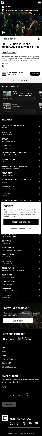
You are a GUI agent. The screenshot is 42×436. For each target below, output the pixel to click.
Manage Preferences (21, 228)
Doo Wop (12, 52)
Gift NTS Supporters (9, 367)
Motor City (25, 80)
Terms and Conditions (26, 433)
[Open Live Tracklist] (34, 14)
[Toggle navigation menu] (39, 2)
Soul (4, 52)
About (4, 351)
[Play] (21, 24)
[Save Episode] (39, 39)
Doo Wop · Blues (7, 98)
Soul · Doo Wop (7, 111)
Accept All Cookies (21, 222)
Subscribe (9, 404)
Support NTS (6, 363)
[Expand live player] (39, 14)
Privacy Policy (26, 396)
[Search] (13, 2)
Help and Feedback (9, 359)
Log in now (18, 321)
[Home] (2, 2)
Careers (4, 355)
